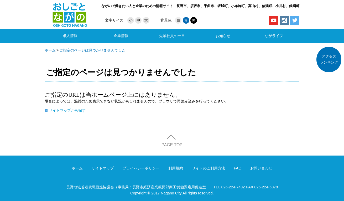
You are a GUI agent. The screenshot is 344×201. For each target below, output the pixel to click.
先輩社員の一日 (172, 36)
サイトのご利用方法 (208, 168)
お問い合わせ (261, 168)
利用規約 (175, 168)
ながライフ (274, 36)
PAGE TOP (172, 145)
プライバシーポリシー (141, 168)
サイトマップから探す (67, 110)
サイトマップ (103, 168)
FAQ (238, 168)
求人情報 (70, 36)
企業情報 (121, 36)
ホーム (50, 50)
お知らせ (223, 36)
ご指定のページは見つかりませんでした (92, 50)
